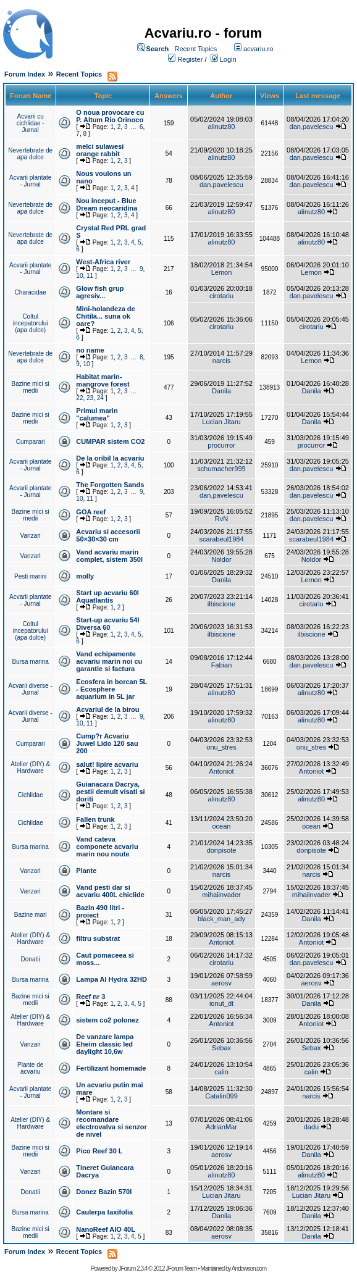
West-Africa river (103, 261)
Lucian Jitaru (221, 421)
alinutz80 (221, 126)
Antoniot (221, 771)
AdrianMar (221, 1127)
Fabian (221, 665)
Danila (221, 391)
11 (89, 275)
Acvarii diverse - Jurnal (30, 689)
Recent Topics (195, 48)
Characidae (30, 292)
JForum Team (181, 1268)
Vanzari (30, 535)
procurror (221, 445)
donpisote (222, 850)
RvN (221, 518)
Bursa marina (30, 661)
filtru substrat (98, 938)
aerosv (221, 983)
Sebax (221, 1047)
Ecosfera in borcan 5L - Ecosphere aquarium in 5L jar (111, 689)
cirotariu (221, 295)
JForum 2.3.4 (132, 1268)
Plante (86, 870)
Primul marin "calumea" (96, 414)
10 (79, 275)
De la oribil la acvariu (110, 458)
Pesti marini (30, 576)
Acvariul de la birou (107, 709)
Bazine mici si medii (30, 387)
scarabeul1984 (221, 539)
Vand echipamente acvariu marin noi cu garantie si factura (109, 661)
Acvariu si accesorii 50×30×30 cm (108, 535)
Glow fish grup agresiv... (100, 292)
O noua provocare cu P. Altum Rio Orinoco (110, 116)
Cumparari (30, 441)
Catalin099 (221, 1096)
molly (85, 576)
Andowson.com (249, 1268)
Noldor (221, 559)
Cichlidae (30, 795)
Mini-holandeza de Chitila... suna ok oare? (105, 316)
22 (79, 398)
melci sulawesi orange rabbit (100, 150)
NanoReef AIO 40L (105, 1229)
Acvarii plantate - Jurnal (30, 181)
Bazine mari (30, 914)
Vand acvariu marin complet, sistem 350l (109, 555)
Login (228, 59)
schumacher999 (221, 468)
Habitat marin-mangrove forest (102, 380)
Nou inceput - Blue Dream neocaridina (106, 204)
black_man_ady (221, 918)
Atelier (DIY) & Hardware (30, 767)
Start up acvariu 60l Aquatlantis (107, 596)
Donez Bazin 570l (104, 1191)
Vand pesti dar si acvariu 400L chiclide (110, 891)
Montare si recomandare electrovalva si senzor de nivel (111, 1123)
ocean (221, 826)
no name (90, 350)
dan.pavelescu (312, 126)
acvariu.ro (258, 48)
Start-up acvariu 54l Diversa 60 (107, 623)
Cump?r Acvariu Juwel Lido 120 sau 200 (107, 743)
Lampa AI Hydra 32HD (111, 979)
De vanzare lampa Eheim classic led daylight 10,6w (104, 1044)
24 (100, 398)
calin (221, 1072)
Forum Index (24, 74)
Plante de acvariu (30, 1068)
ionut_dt (221, 1003)
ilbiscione (221, 604)
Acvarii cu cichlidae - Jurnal (30, 123)
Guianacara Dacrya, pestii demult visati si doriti (110, 791)
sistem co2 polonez (107, 1020)
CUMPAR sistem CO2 (110, 441)
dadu (311, 1127)
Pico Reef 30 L (99, 1151)
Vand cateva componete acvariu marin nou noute (107, 846)
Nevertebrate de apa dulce (30, 154)
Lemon (221, 272)
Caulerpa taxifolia (104, 1212)
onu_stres (221, 747)
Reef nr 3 (90, 996)
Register (190, 59)
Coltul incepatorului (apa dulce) (30, 323)
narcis (221, 360)
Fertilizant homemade (111, 1068)
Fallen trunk (95, 819)
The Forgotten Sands (110, 484)
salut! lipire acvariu (107, 764)
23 (89, 398)
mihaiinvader (221, 894)
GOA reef (91, 512)
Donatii (30, 959)
